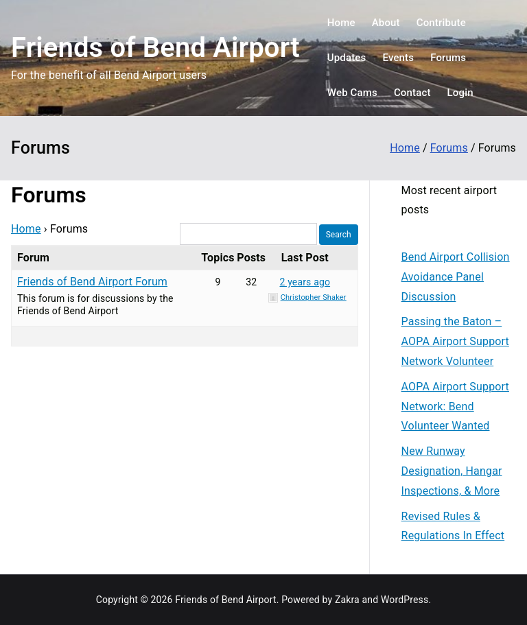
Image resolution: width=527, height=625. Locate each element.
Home (341, 22)
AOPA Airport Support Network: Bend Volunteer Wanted (455, 406)
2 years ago (305, 281)
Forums (448, 57)
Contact (412, 92)
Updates (346, 57)
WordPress (404, 599)
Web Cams (352, 92)
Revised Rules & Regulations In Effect (453, 526)
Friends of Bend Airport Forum (92, 281)
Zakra (347, 599)
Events (398, 57)
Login (460, 92)
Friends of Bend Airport (155, 48)
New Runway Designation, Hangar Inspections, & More (451, 471)
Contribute (441, 22)
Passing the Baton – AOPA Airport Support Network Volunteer (455, 341)
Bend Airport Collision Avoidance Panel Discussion (455, 276)
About (386, 22)
